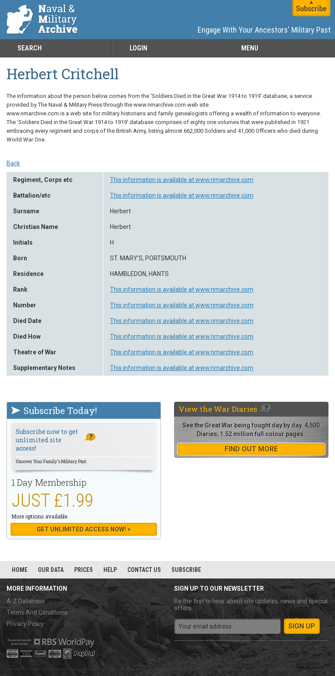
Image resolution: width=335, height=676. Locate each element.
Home (19, 569)
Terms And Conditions (37, 612)
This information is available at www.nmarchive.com (181, 179)
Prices (83, 569)
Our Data (51, 569)
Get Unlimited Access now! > (84, 529)
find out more (251, 449)
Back (13, 163)
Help (110, 569)
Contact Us (144, 569)
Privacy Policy (25, 623)
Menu (249, 48)
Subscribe (186, 569)
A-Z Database (26, 601)
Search (29, 48)
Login (138, 48)
